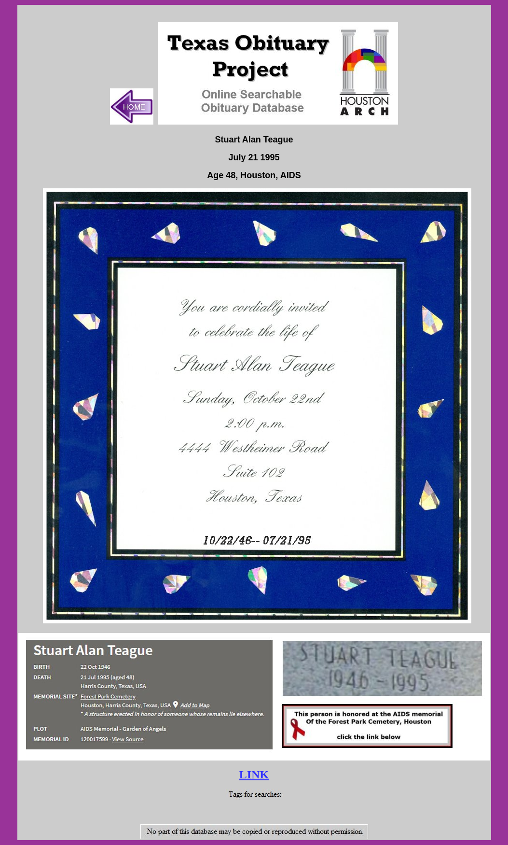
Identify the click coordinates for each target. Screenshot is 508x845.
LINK (254, 774)
